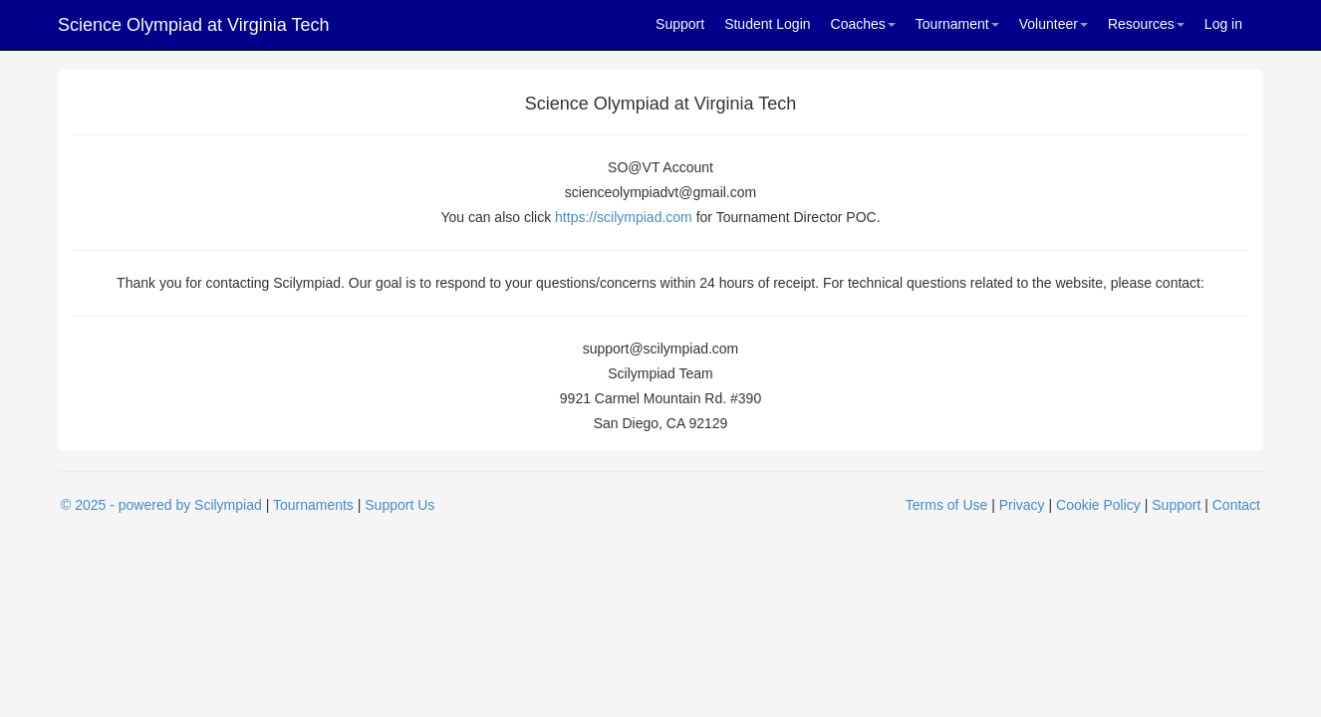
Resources (1146, 24)
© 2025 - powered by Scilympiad (161, 505)
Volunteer (1053, 24)
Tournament (957, 24)
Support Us (399, 505)
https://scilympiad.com (623, 217)
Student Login (767, 24)
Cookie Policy (1098, 505)
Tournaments (313, 505)
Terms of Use (946, 505)
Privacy (1022, 505)
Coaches (863, 24)
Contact (1236, 505)
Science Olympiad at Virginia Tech (193, 25)
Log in (1223, 24)
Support (680, 24)
